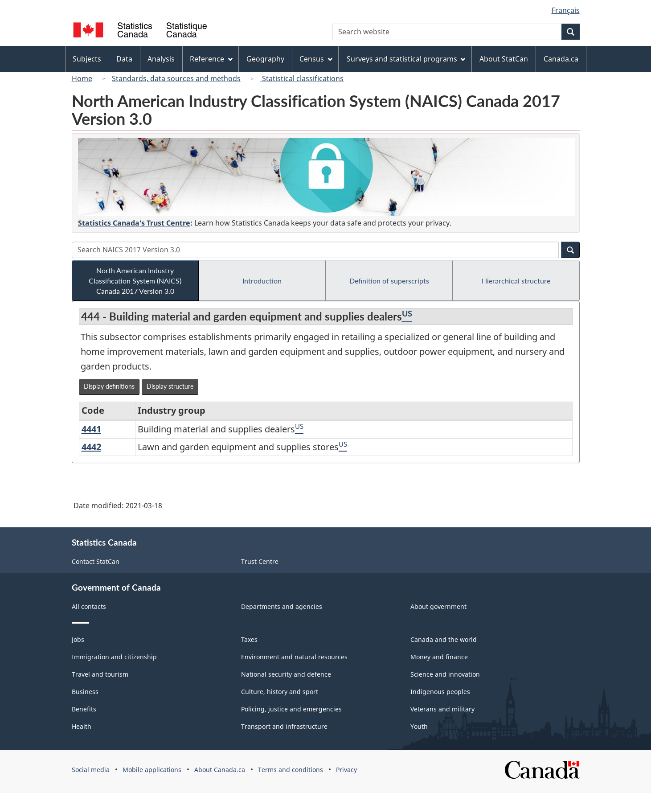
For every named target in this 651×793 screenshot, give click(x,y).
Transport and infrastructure (284, 726)
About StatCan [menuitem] (503, 59)
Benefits (84, 709)
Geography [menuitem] (265, 59)
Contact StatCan (95, 561)
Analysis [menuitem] (161, 59)
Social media (91, 769)
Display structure (170, 386)
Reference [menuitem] (211, 59)
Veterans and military (442, 709)
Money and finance (439, 657)
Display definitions (109, 386)
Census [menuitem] (315, 59)
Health (81, 726)
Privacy (346, 769)
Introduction (262, 280)
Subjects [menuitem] (87, 59)
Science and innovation (445, 674)
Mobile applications (152, 769)
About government (438, 606)
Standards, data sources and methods (176, 78)
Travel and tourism (100, 674)
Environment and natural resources (294, 657)
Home (82, 78)
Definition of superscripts (389, 280)
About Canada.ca (219, 769)
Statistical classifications (302, 78)
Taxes (249, 639)
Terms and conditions (290, 769)
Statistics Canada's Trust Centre (134, 223)
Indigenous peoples (440, 691)
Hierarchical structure (516, 280)
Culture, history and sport (279, 691)
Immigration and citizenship (114, 657)
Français (566, 10)
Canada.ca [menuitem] (561, 59)
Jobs (78, 639)
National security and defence (286, 674)
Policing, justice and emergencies (291, 709)
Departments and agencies (281, 606)
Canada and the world (443, 639)
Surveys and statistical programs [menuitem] (406, 59)
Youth (419, 726)
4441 (91, 429)
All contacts (89, 606)
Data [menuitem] (124, 59)
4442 (91, 447)
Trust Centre (259, 561)
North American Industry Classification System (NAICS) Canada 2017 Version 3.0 (135, 280)
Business (85, 691)
